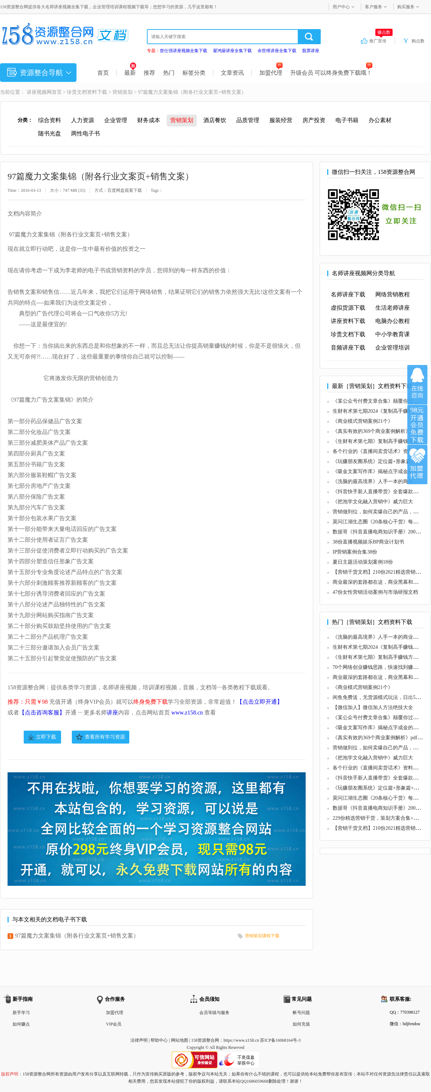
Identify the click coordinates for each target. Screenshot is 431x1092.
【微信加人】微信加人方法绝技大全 (373, 707)
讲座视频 (37, 92)
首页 (103, 73)
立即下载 (46, 737)
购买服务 (405, 6)
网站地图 (179, 1040)
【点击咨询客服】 (42, 712)
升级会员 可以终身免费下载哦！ (331, 73)
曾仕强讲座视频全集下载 (183, 50)
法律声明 (139, 1040)
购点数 (418, 40)
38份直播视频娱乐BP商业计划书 (368, 542)
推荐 (149, 73)
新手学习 (21, 1012)
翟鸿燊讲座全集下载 (232, 50)
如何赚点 (21, 1024)
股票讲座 (310, 50)
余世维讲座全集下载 (277, 50)
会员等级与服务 (214, 1012)
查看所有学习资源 (105, 737)
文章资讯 (232, 73)
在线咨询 (417, 384)
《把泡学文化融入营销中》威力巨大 (373, 501)
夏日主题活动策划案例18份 (363, 562)
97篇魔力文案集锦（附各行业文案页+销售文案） (77, 936)
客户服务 (373, 6)
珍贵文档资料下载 (87, 92)
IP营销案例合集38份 (355, 552)
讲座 (112, 712)
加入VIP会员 (417, 424)
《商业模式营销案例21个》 (363, 421)
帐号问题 (301, 1012)
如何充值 (301, 1024)
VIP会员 (113, 1024)
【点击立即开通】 (260, 702)
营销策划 (122, 92)
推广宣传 (381, 40)
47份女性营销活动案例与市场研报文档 (375, 592)
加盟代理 (271, 73)
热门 (169, 73)
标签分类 (193, 73)
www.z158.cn (187, 712)
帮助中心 (159, 1040)
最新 (130, 73)
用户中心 (341, 6)
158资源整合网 (205, 1040)
